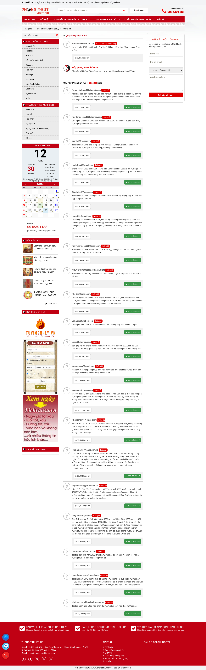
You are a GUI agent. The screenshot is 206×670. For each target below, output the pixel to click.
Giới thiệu (109, 647)
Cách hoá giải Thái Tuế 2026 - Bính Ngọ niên (44, 282)
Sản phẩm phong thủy (114, 650)
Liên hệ (108, 661)
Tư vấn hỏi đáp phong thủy (117, 658)
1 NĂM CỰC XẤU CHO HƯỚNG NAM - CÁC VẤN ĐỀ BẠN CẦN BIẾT (45, 294)
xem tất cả (51, 304)
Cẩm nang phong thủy (114, 656)
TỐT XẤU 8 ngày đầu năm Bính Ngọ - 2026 (45, 258)
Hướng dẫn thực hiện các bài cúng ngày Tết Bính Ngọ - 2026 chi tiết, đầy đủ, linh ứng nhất (46, 270)
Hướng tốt (109, 270)
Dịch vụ (108, 653)
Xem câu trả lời (132, 260)
